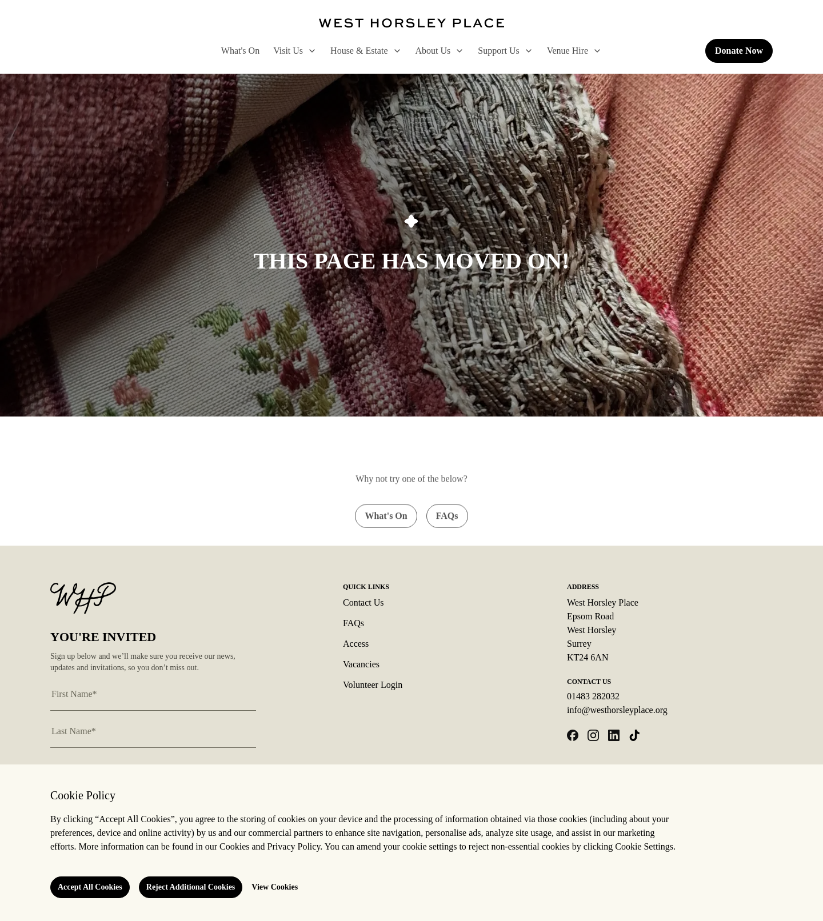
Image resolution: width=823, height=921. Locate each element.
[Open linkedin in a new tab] (614, 735)
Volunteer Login (372, 685)
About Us (440, 50)
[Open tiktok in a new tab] (634, 735)
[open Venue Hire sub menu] (595, 50)
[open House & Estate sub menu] (395, 50)
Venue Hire (574, 50)
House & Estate (365, 50)
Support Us (505, 50)
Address (583, 587)
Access (356, 643)
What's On (240, 50)
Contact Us (363, 602)
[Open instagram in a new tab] (593, 735)
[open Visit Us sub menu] (310, 50)
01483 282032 (593, 696)
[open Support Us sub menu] (526, 50)
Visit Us (295, 50)
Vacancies (361, 664)
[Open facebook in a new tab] (572, 735)
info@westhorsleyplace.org (617, 710)
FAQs (353, 623)
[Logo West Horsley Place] (411, 23)
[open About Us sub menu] (457, 50)
